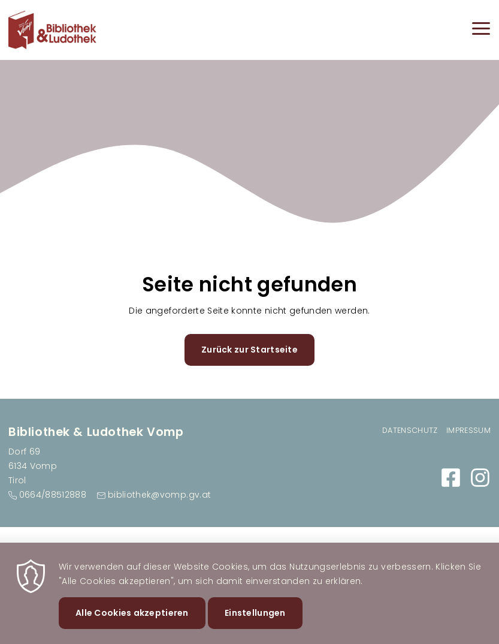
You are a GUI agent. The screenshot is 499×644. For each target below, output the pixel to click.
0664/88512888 (53, 495)
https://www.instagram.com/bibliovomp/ (480, 477)
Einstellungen (255, 620)
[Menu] (481, 30)
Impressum (468, 430)
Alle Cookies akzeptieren (132, 620)
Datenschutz (410, 430)
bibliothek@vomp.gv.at (159, 495)
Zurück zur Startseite (249, 350)
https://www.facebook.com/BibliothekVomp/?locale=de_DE (450, 477)
